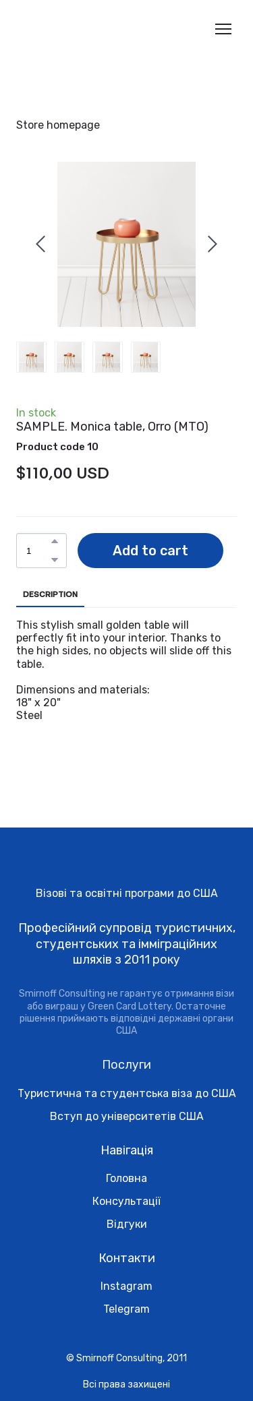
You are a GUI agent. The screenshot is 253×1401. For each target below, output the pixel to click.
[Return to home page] (69, 28)
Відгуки (127, 1224)
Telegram (126, 1309)
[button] (54, 541)
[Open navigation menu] (223, 28)
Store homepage (58, 125)
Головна (126, 1178)
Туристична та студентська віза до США (127, 1093)
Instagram (126, 1286)
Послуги (126, 1064)
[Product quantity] (38, 550)
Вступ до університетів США (127, 1116)
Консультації (126, 1201)
